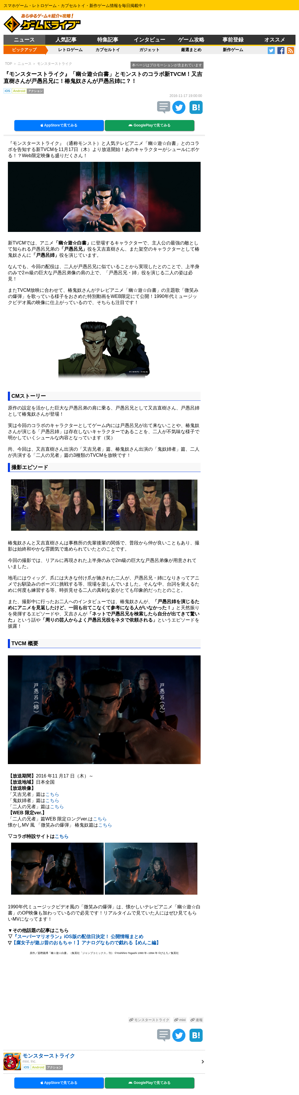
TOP (8, 64)
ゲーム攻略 (191, 40)
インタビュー (149, 40)
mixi (180, 1020)
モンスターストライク (54, 64)
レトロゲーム (70, 49)
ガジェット (149, 49)
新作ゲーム (233, 49)
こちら (52, 794)
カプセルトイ (107, 49)
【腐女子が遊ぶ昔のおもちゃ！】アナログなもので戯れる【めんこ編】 (86, 942)
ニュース (24, 40)
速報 (196, 1020)
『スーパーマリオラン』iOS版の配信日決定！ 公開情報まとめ (78, 936)
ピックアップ (24, 49)
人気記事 (66, 40)
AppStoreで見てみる (59, 125)
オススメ (274, 40)
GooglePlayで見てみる (149, 125)
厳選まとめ (191, 49)
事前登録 (233, 40)
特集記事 (107, 40)
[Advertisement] (104, 987)
